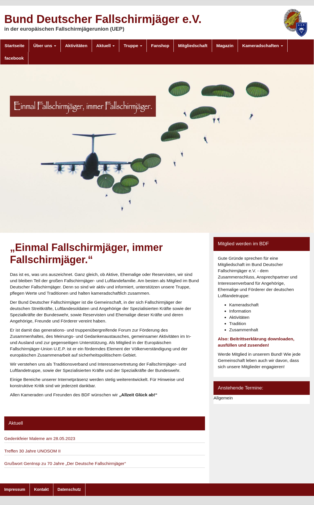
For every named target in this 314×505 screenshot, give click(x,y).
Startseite (14, 45)
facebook (14, 58)
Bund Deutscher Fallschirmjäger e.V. (103, 19)
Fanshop (160, 45)
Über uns (44, 45)
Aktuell (105, 45)
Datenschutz (69, 489)
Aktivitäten (76, 45)
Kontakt (41, 489)
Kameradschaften (262, 45)
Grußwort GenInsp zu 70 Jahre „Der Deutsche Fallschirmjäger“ (65, 463)
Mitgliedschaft (192, 45)
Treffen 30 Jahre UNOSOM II (32, 451)
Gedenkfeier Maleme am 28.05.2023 (39, 438)
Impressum (14, 489)
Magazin (225, 45)
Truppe (132, 45)
